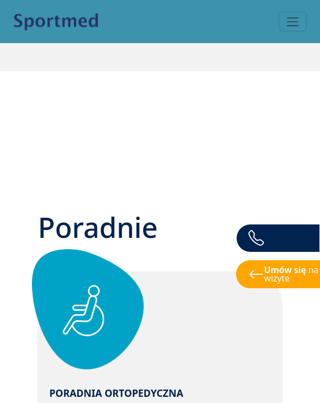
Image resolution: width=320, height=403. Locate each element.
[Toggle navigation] (292, 21)
